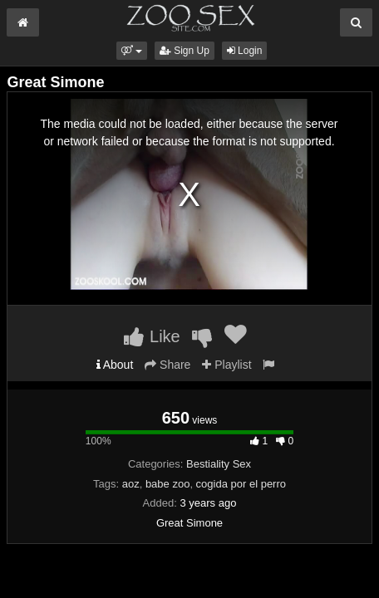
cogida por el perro (241, 484)
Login (245, 50)
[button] (131, 51)
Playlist (226, 364)
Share (167, 364)
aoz (131, 484)
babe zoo (167, 484)
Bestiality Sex (218, 464)
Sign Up (184, 50)
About (115, 364)
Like (152, 336)
